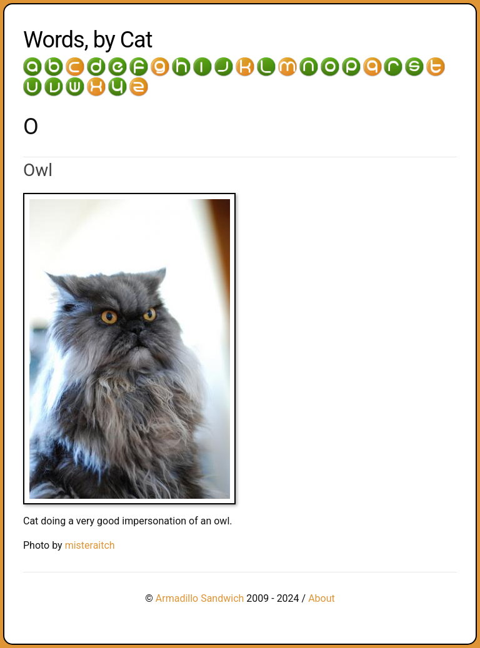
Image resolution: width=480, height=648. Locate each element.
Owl (37, 170)
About (321, 598)
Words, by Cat (87, 40)
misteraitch (90, 545)
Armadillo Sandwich (200, 598)
